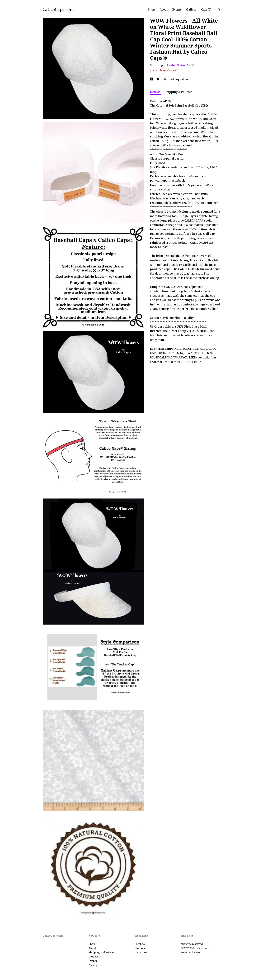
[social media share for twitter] (158, 79)
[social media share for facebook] (151, 79)
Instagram (141, 952)
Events (177, 9)
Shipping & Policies (178, 92)
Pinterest (140, 948)
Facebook (140, 944)
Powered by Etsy (190, 952)
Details (155, 92)
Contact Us (95, 956)
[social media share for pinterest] (165, 79)
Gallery (191, 9)
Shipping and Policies (102, 952)
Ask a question (179, 79)
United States (176, 65)
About (164, 9)
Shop (151, 9)
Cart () (206, 9)
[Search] (219, 10)
